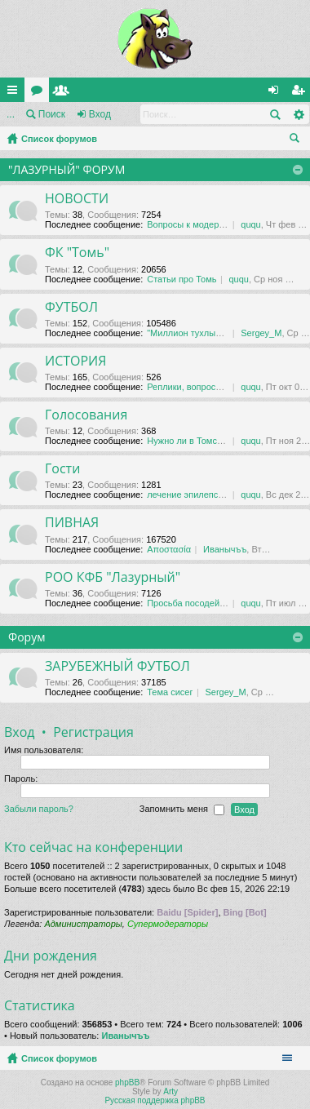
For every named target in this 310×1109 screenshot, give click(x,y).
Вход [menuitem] (277, 93)
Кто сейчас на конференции (93, 847)
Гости (62, 469)
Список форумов (59, 139)
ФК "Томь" (77, 253)
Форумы (40, 93)
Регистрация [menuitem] (301, 93)
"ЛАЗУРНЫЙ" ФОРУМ (66, 169)
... (11, 114)
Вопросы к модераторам (198, 224)
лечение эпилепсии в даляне (207, 494)
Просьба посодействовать (201, 603)
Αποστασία (169, 549)
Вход (100, 114)
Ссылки (15, 93)
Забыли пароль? (38, 809)
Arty (170, 1091)
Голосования (86, 415)
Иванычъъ (224, 549)
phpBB (127, 1082)
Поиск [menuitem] (298, 140)
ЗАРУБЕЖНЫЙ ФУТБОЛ (117, 667)
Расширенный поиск (298, 114)
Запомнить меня (182, 809)
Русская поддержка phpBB (154, 1100)
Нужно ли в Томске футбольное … (218, 441)
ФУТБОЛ (71, 307)
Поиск (51, 114)
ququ (250, 224)
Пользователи (64, 93)
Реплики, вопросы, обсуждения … (218, 387)
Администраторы (83, 924)
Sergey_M (261, 333)
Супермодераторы (167, 924)
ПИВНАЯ (72, 523)
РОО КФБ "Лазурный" (112, 578)
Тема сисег (170, 692)
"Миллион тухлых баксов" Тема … (218, 333)
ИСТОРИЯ (75, 361)
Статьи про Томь (181, 279)
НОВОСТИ (76, 199)
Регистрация (93, 732)
